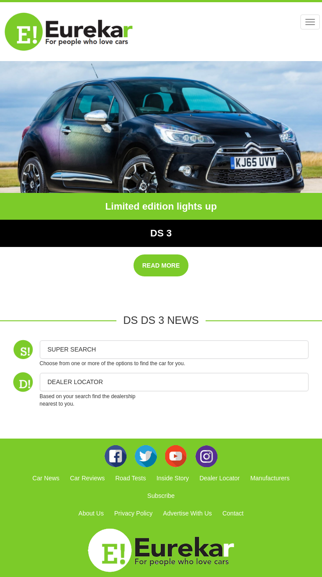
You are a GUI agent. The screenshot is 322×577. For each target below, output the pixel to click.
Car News (46, 478)
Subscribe (160, 495)
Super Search (71, 349)
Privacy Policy (133, 513)
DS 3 (161, 233)
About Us (91, 513)
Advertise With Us (187, 513)
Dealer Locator (219, 478)
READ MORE (161, 265)
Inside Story (172, 478)
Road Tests (130, 478)
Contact (232, 513)
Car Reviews (87, 478)
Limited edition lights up (161, 206)
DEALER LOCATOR (75, 381)
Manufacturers (269, 478)
